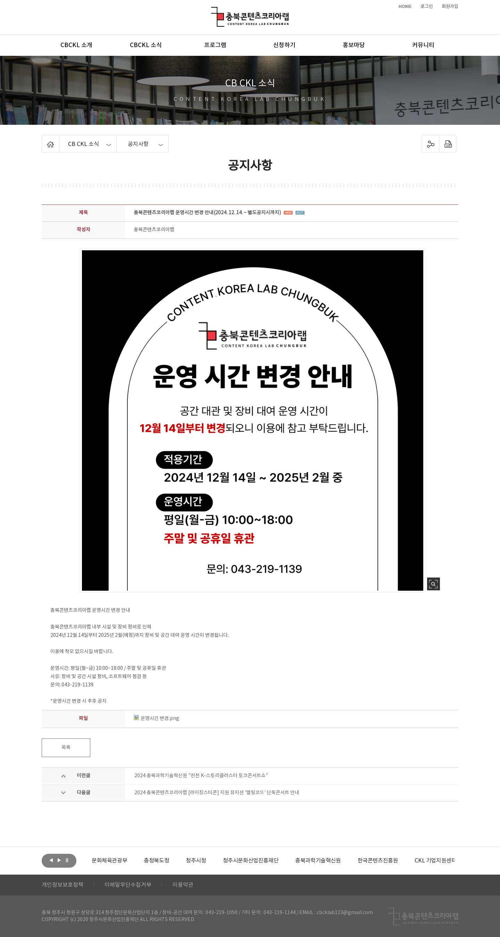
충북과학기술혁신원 (318, 861)
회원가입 (450, 6)
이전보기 (51, 860)
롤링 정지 (67, 860)
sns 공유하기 (431, 144)
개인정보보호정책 (62, 885)
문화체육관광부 (109, 861)
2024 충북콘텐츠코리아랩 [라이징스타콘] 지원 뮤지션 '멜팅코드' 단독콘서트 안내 (216, 793)
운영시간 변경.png (156, 718)
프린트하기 (447, 144)
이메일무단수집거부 (128, 885)
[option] (109, 861)
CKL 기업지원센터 (435, 861)
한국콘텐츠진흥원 (378, 861)
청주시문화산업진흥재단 (251, 861)
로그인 (426, 6)
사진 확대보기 (433, 584)
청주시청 (196, 861)
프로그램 (215, 45)
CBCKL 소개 (76, 45)
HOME (405, 6)
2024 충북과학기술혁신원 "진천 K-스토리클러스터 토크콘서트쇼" (201, 776)
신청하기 (284, 45)
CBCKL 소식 (146, 45)
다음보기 (59, 860)
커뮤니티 (423, 45)
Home (43, 139)
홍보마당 (354, 45)
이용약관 (183, 885)
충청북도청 (156, 861)
